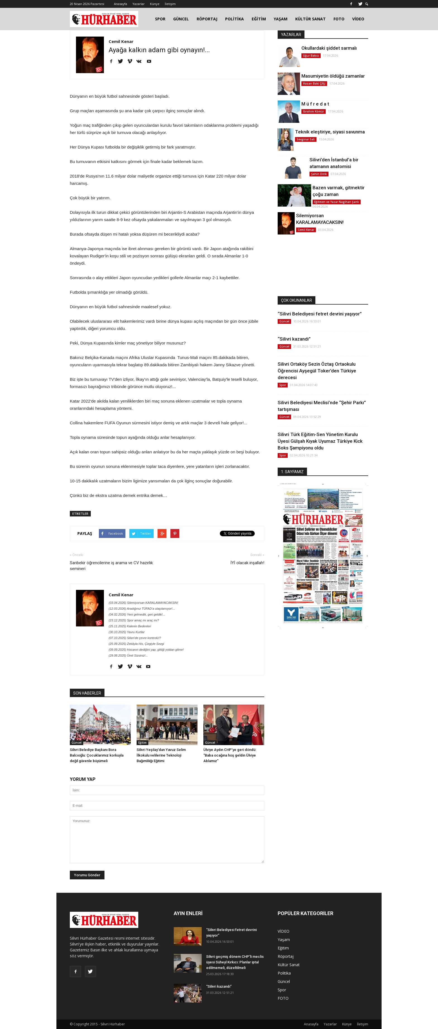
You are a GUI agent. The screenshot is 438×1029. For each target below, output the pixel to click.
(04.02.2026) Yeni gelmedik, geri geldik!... (137, 614)
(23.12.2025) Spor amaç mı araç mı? (134, 620)
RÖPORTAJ (207, 18)
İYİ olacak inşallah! (247, 562)
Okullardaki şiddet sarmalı (329, 48)
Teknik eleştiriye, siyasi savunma (330, 132)
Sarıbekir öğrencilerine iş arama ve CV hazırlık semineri (111, 565)
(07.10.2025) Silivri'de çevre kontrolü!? (135, 638)
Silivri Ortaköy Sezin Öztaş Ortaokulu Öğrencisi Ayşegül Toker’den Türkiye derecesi (317, 370)
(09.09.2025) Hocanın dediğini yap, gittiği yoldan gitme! (146, 649)
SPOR (160, 18)
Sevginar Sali (306, 139)
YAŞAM (280, 18)
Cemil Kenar (121, 41)
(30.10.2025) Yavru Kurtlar (127, 632)
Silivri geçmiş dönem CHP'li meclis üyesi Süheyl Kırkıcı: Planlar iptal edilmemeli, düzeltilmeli (235, 962)
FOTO (339, 18)
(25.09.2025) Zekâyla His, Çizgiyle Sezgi (136, 643)
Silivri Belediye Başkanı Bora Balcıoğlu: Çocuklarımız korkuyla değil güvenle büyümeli (96, 755)
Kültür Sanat (289, 964)
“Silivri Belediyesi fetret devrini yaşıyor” (320, 314)
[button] (366, 4)
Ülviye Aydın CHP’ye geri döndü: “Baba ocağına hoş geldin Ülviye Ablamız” (229, 755)
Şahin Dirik (319, 174)
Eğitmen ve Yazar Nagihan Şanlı (336, 202)
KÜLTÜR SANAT (310, 18)
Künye (155, 4)
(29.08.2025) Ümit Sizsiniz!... (128, 655)
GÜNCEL (181, 18)
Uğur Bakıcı (311, 56)
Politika (284, 973)
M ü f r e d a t (315, 104)
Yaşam (284, 939)
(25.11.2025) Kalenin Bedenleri (130, 626)
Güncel (77, 743)
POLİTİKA (234, 18)
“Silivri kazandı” (294, 339)
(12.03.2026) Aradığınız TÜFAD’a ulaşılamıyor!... (142, 608)
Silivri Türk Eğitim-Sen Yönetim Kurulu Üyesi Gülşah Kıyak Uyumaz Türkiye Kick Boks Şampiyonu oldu (320, 441)
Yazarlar (138, 4)
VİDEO (358, 18)
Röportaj (286, 956)
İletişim (170, 4)
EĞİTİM (259, 18)
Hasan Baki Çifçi (314, 83)
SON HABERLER (87, 693)
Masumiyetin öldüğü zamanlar (333, 76)
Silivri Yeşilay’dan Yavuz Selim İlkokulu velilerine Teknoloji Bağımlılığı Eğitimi (161, 755)
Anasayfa (120, 4)
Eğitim (142, 743)
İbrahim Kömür (313, 111)
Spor (282, 385)
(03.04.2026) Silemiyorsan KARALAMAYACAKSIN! (143, 602)
